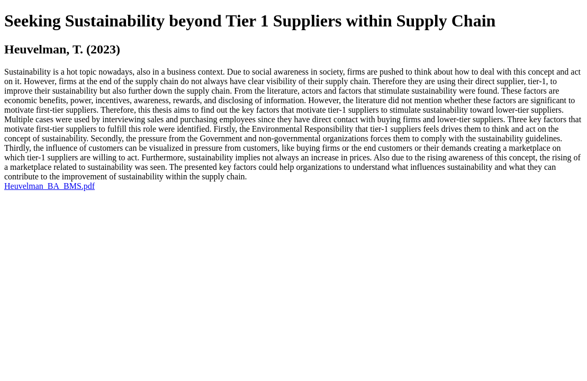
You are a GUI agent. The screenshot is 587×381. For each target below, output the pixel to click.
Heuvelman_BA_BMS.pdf (49, 186)
